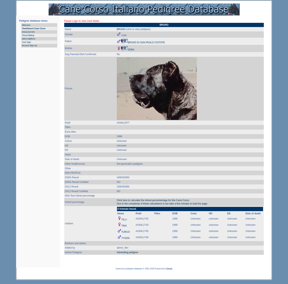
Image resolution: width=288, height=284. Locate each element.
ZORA (131, 49)
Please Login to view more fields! (81, 21)
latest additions (28, 39)
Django (169, 269)
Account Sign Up (29, 45)
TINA (124, 225)
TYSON (125, 238)
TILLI (124, 219)
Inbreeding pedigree (127, 252)
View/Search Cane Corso (34, 28)
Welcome (26, 25)
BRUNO (121, 29)
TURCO (125, 232)
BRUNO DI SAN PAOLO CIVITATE (146, 42)
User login (26, 42)
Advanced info (28, 32)
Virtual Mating (28, 35)
